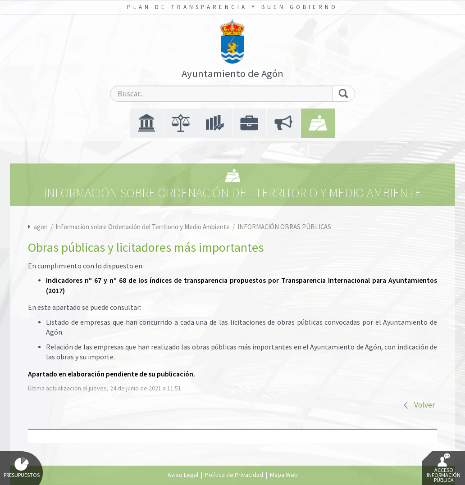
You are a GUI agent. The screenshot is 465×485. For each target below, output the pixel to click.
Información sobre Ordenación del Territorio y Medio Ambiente (143, 226)
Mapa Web (284, 475)
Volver (424, 405)
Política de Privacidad (234, 475)
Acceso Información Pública (443, 468)
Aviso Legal (183, 475)
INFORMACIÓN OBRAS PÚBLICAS (284, 226)
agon (41, 226)
